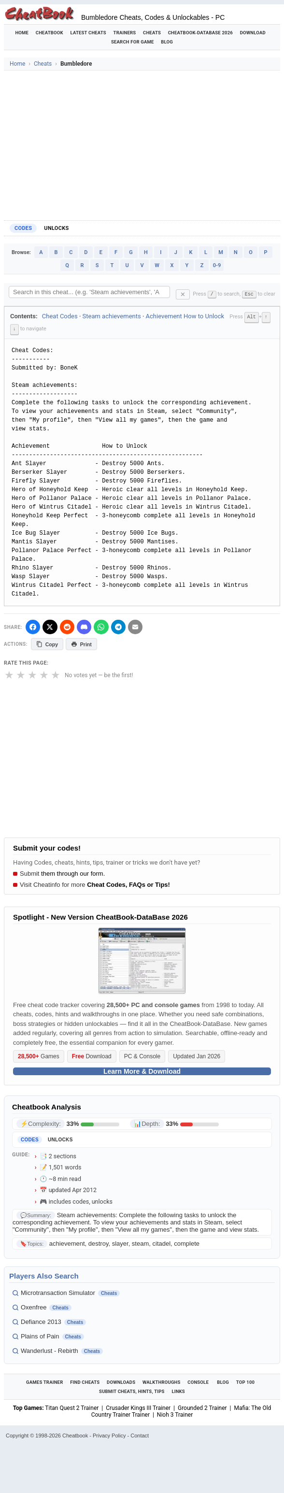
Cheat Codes (60, 316)
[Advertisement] (142, 143)
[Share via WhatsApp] (105, 626)
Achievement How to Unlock (185, 316)
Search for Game (132, 41)
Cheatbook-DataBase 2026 (200, 32)
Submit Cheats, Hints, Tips (132, 1390)
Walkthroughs (161, 1381)
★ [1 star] (9, 674)
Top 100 (245, 1381)
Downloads (121, 1381)
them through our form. (73, 873)
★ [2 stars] (21, 674)
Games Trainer (44, 1381)
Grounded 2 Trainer (202, 1407)
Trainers (125, 32)
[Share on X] (51, 626)
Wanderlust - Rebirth (49, 1349)
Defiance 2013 (41, 1320)
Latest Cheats (88, 32)
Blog (167, 41)
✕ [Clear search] (182, 294)
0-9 (217, 265)
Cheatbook (49, 32)
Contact (139, 1435)
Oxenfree (33, 1306)
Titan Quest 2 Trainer (72, 1407)
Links (178, 1390)
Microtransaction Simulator (58, 1291)
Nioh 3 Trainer (175, 1414)
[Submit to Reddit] (69, 626)
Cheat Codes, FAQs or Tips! (128, 884)
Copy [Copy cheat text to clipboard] (47, 643)
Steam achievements (112, 316)
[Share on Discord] (87, 626)
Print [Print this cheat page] (82, 643)
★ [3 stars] (32, 674)
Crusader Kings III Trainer (138, 1407)
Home (21, 32)
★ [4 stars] (44, 674)
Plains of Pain (40, 1335)
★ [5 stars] (55, 674)
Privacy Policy (109, 1435)
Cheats (152, 32)
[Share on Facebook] (33, 626)
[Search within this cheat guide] (89, 292)
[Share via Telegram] (122, 626)
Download (253, 32)
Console (198, 1381)
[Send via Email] (140, 626)
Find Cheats (84, 1381)
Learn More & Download (142, 1071)
